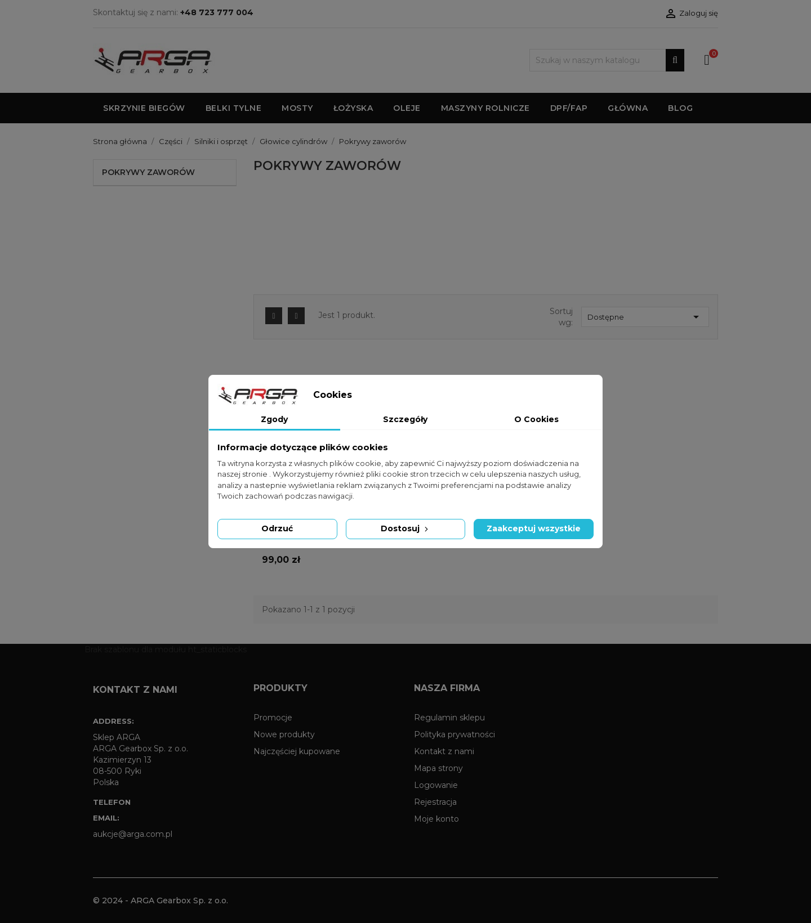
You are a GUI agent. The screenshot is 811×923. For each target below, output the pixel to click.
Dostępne (645, 317)
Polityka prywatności (454, 734)
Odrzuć (277, 528)
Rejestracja (435, 802)
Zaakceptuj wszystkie (534, 528)
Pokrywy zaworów (148, 172)
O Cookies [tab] (536, 419)
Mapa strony (438, 768)
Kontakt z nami (444, 751)
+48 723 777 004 (216, 12)
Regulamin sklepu (449, 718)
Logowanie (436, 785)
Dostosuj (405, 528)
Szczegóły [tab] (405, 419)
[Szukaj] (606, 60)
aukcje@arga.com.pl (132, 834)
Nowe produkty (284, 734)
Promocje (272, 718)
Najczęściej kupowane (296, 751)
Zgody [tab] (274, 419)
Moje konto (436, 819)
